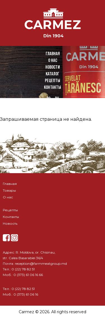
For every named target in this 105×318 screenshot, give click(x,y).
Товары (9, 190)
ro (48, 98)
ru (57, 98)
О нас (52, 60)
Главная (53, 53)
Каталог (52, 73)
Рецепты (52, 80)
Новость (10, 223)
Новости (52, 67)
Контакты (52, 87)
